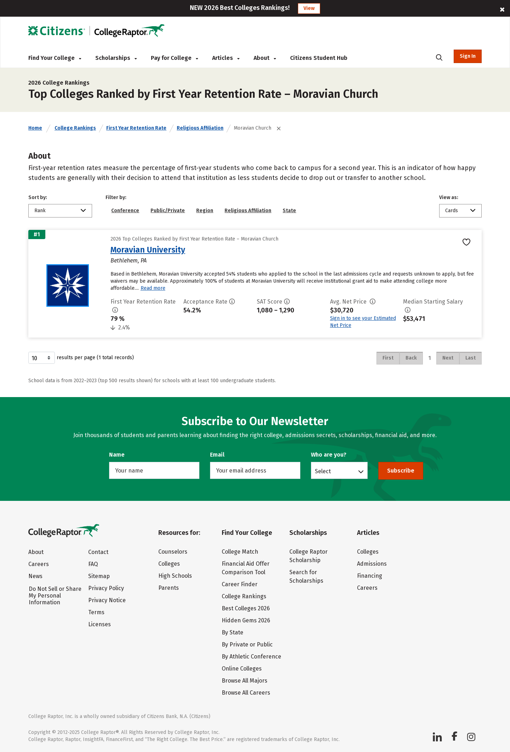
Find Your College (54, 58)
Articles (225, 58)
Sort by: (37, 197)
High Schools (175, 575)
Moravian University (147, 250)
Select (323, 471)
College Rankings (75, 128)
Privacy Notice (107, 600)
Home (35, 128)
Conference (125, 211)
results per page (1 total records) (81, 358)
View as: (448, 197)
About (265, 58)
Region (204, 211)
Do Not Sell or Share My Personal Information (55, 596)
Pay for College (174, 58)
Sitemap (99, 576)
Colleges (169, 563)
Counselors (172, 551)
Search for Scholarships (306, 576)
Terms (96, 612)
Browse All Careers (246, 692)
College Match (240, 551)
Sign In (468, 56)
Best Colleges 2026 (246, 608)
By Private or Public (247, 644)
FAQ (93, 564)
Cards (451, 211)
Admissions (372, 563)
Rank (40, 211)
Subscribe (400, 470)
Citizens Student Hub (318, 58)
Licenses (99, 624)
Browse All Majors (244, 680)
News (35, 576)
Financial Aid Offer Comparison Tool (246, 568)
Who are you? (328, 454)
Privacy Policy (106, 588)
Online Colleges (242, 668)
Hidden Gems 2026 (246, 620)
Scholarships (116, 58)
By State (232, 632)
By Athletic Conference (251, 656)
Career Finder (239, 584)
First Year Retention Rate (136, 128)
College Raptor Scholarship (308, 556)
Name (117, 454)
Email (217, 454)
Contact (98, 552)
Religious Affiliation (200, 128)
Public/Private (168, 211)
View (309, 8)
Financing (369, 575)
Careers (38, 564)
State (289, 211)
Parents (168, 587)
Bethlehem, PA (128, 260)
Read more (153, 288)
